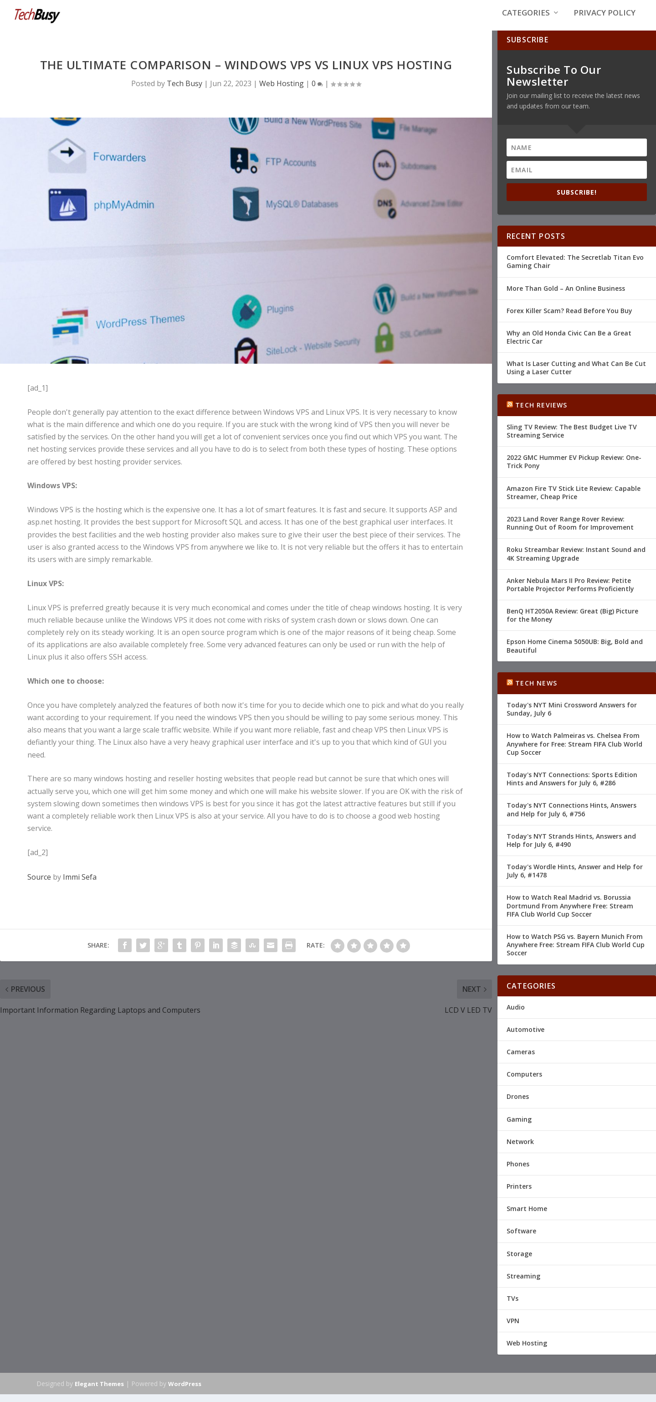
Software (521, 1238)
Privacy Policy (605, 19)
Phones (518, 1171)
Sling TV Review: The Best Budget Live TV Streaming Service (572, 438)
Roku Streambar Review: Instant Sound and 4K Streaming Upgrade (576, 561)
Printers (519, 1193)
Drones (518, 1104)
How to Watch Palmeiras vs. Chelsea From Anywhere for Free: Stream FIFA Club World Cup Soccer (574, 751)
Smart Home (527, 1216)
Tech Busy (184, 91)
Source (39, 885)
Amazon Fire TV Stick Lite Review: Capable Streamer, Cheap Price (574, 499)
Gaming (519, 1126)
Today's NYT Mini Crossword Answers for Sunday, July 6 (572, 716)
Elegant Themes (99, 1391)
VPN (513, 1328)
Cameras (521, 1059)
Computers (524, 1081)
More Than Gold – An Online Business (566, 295)
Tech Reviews (541, 412)
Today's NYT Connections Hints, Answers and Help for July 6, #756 (571, 817)
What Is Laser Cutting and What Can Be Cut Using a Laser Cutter (576, 375)
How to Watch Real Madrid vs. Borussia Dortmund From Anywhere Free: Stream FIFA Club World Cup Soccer (570, 913)
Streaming (523, 1283)
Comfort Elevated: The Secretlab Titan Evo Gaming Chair (575, 269)
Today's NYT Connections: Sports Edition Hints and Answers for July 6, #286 (572, 786)
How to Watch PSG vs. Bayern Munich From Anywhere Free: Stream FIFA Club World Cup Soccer (576, 951)
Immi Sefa (80, 885)
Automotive (525, 1036)
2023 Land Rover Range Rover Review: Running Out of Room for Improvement (570, 530)
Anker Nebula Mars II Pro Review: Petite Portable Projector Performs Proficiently (570, 591)
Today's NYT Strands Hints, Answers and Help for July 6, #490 (571, 847)
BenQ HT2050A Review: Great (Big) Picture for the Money (572, 622)
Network (520, 1148)
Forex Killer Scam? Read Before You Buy (569, 318)
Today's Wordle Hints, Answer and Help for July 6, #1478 (575, 878)
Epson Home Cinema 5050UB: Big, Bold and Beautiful (575, 653)
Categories (526, 19)
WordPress (184, 1391)
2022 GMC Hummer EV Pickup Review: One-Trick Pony (574, 469)
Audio (516, 1014)
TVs (512, 1305)
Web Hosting (281, 91)
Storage (519, 1261)
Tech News (536, 690)
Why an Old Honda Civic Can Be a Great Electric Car (569, 344)
